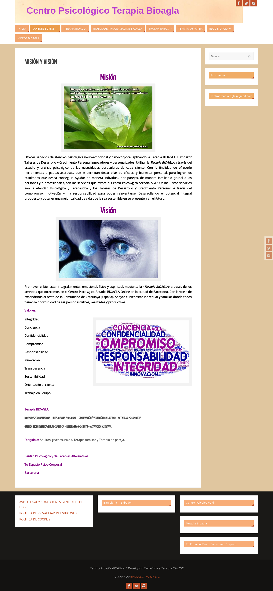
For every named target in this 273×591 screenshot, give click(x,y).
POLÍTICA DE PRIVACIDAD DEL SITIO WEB (48, 513)
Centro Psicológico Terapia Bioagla (103, 11)
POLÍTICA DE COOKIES (34, 519)
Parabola (137, 576)
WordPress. (153, 576)
